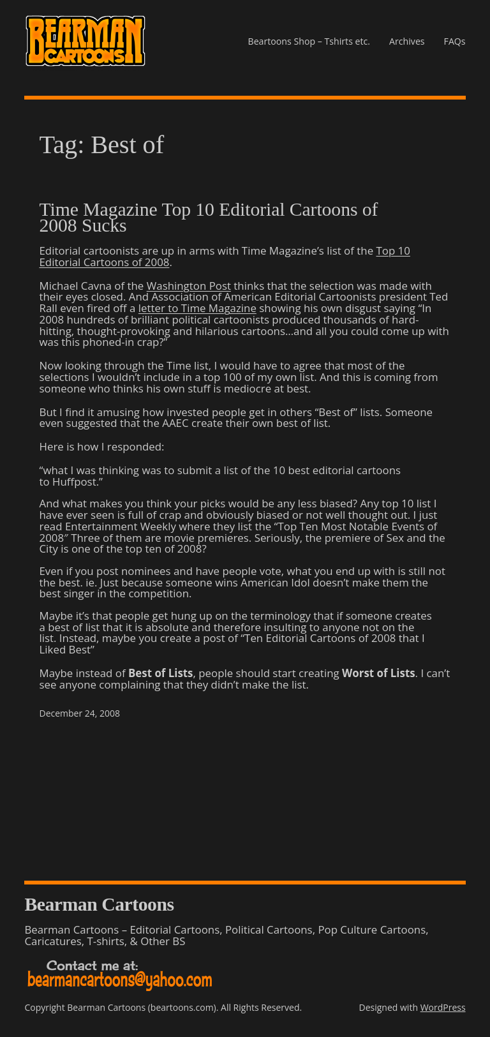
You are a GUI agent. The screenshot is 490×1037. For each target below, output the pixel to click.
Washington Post (189, 285)
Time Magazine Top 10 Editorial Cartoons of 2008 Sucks (209, 217)
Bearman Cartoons (99, 903)
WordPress (443, 1007)
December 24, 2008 (80, 713)
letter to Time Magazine (197, 308)
